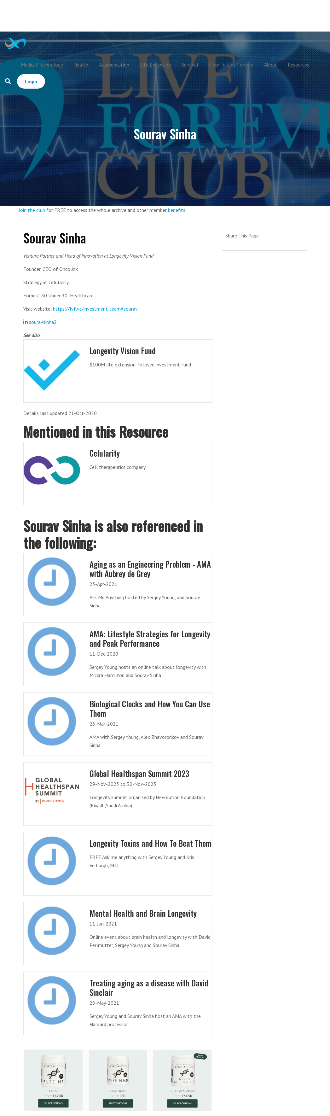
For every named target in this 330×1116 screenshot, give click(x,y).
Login (31, 81)
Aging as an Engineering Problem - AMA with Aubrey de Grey (150, 568)
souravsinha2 (40, 322)
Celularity (105, 453)
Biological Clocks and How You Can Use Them (150, 708)
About (270, 64)
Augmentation (114, 64)
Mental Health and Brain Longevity (143, 913)
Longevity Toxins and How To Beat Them (150, 843)
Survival (190, 64)
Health (80, 64)
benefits (176, 210)
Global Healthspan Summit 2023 (139, 773)
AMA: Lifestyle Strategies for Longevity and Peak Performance (150, 638)
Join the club (32, 210)
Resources (298, 64)
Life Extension (155, 64)
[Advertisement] (178, 16)
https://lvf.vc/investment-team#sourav (95, 309)
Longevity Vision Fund (123, 350)
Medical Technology (42, 64)
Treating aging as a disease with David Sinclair (149, 987)
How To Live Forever (231, 64)
